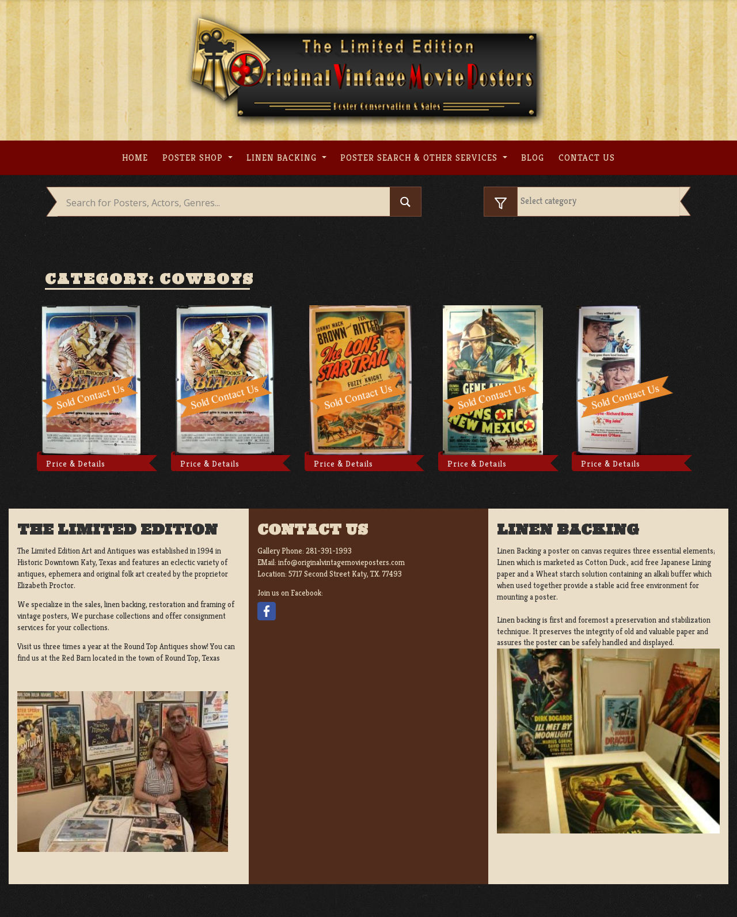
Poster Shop (194, 157)
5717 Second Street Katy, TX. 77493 (345, 574)
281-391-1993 (329, 551)
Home (135, 157)
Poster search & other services (420, 157)
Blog (532, 157)
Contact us (587, 157)
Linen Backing (283, 157)
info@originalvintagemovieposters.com (341, 562)
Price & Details (75, 463)
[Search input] (226, 202)
